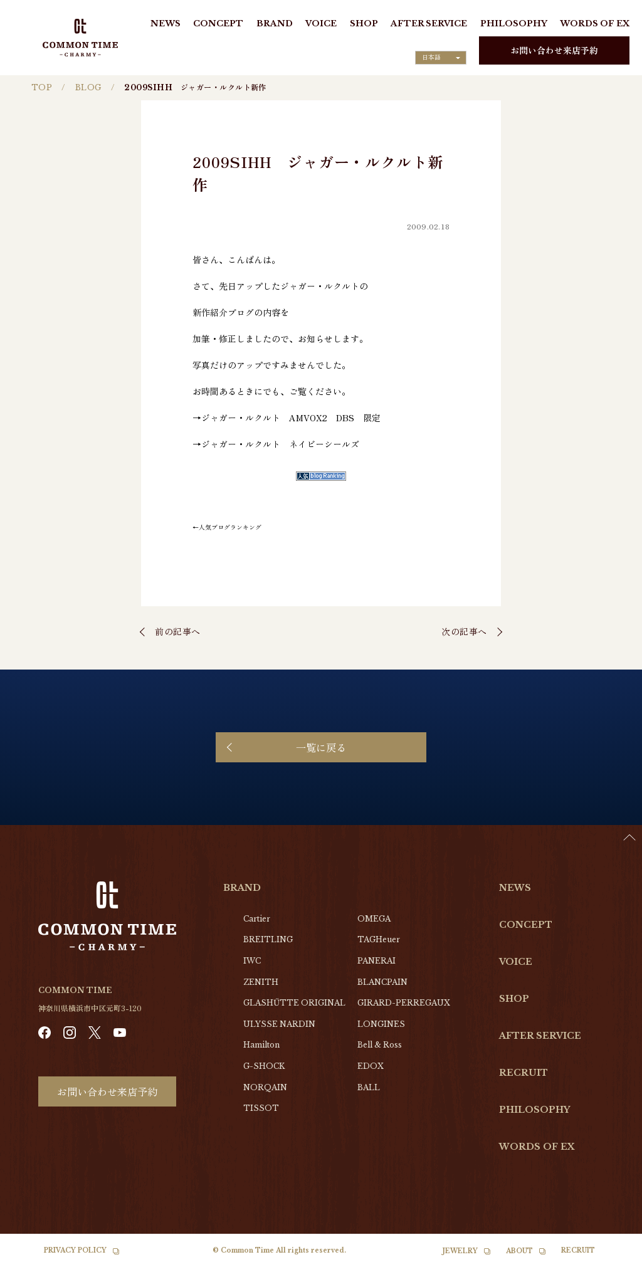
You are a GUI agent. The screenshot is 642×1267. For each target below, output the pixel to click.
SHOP (364, 23)
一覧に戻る (321, 747)
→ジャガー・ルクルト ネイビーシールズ (275, 444)
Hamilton (261, 1044)
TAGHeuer (378, 939)
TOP (41, 87)
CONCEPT (218, 23)
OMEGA (374, 918)
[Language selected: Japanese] (440, 58)
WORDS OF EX (594, 23)
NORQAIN (265, 1087)
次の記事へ (464, 631)
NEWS (165, 23)
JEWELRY (460, 1251)
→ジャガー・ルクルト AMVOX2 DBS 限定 (286, 417)
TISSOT (261, 1108)
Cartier (256, 918)
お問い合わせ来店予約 (554, 50)
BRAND (274, 23)
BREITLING (268, 939)
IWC (252, 960)
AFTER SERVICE (429, 23)
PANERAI (376, 960)
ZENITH (260, 982)
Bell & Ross (379, 1044)
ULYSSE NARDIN (279, 1024)
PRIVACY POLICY (75, 1250)
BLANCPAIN (382, 982)
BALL (368, 1087)
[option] (610, 1258)
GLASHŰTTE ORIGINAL (294, 1002)
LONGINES (381, 1024)
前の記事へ (178, 631)
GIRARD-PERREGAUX (403, 1002)
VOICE (321, 23)
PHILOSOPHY (513, 23)
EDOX (370, 1066)
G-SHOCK (264, 1066)
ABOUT (519, 1251)
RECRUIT (523, 1072)
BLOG (88, 87)
